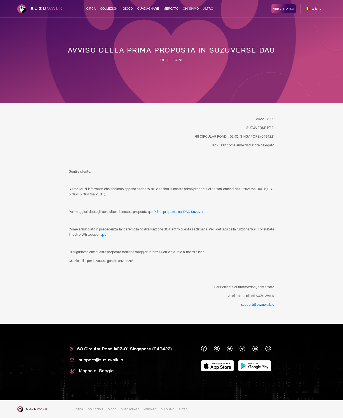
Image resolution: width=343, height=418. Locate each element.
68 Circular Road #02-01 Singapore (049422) (121, 348)
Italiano (313, 8)
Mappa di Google (92, 370)
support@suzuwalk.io (96, 359)
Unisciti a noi (283, 8)
